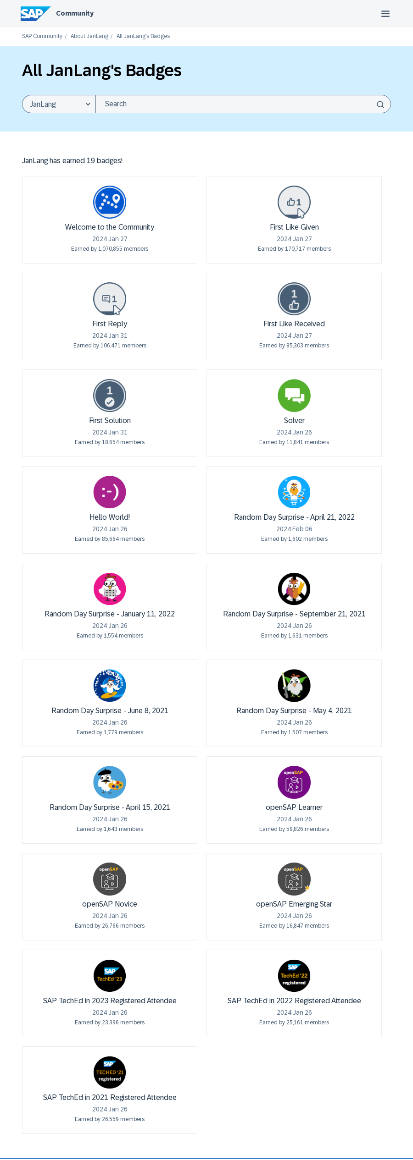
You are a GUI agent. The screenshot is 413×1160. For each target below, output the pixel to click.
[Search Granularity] (58, 104)
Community (75, 13)
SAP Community (42, 36)
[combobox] (243, 104)
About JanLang (89, 36)
